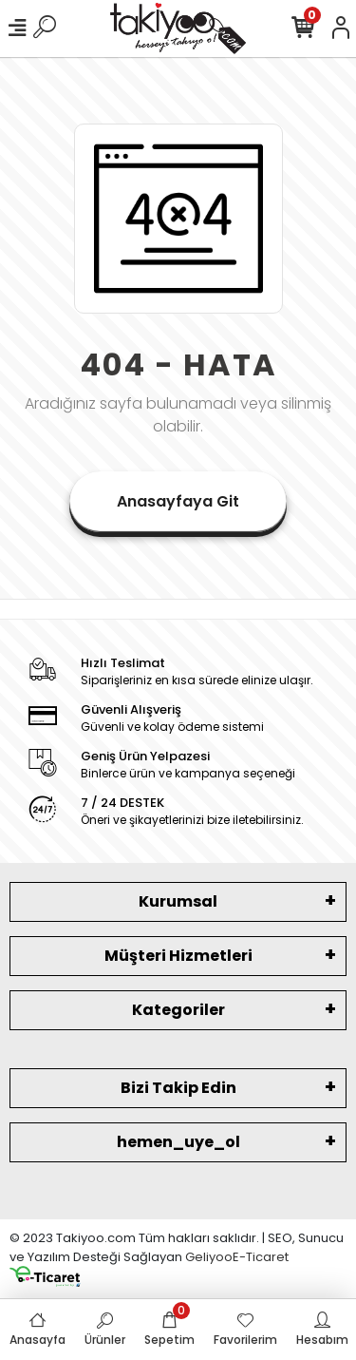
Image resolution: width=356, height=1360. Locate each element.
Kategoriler (178, 1010)
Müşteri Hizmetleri (178, 956)
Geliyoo (209, 1257)
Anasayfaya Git (178, 501)
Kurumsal (178, 901)
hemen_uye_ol (178, 1142)
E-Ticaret (261, 1257)
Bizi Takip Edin (178, 1088)
